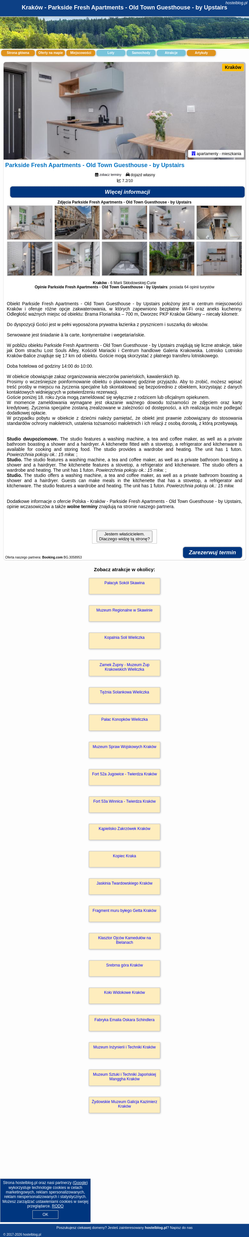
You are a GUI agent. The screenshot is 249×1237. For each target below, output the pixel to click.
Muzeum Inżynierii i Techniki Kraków (124, 1047)
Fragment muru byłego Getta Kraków (125, 910)
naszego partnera (155, 506)
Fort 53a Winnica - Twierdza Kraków (124, 801)
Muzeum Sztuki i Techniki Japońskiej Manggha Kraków (124, 1076)
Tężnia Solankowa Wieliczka (124, 692)
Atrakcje (171, 53)
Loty (110, 53)
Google (80, 1182)
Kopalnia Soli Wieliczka (124, 637)
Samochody (141, 53)
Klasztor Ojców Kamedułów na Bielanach (124, 940)
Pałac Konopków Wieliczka (124, 719)
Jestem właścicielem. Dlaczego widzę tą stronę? (124, 536)
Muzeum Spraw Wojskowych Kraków (125, 746)
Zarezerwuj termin (212, 552)
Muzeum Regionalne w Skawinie (124, 610)
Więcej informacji (127, 192)
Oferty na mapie (50, 53)
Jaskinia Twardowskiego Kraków (125, 883)
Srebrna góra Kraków (124, 965)
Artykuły (201, 53)
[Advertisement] (124, 1175)
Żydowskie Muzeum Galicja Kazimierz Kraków (124, 1104)
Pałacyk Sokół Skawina (124, 583)
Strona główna (18, 53)
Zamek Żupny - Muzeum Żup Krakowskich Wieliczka (124, 667)
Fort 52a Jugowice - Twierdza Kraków (124, 774)
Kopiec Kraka (124, 856)
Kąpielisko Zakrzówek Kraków (124, 828)
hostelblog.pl (236, 3)
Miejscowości (80, 53)
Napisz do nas (181, 1228)
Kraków (233, 67)
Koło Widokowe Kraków (124, 992)
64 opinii (191, 287)
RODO (58, 1206)
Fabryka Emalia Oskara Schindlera (124, 1020)
